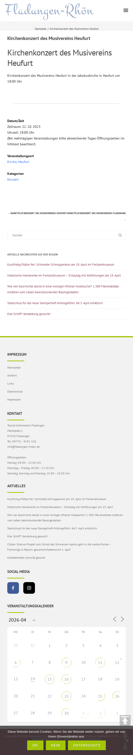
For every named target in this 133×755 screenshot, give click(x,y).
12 (117, 662)
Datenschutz (15, 391)
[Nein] (127, 740)
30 (66, 713)
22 (49, 696)
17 (83, 679)
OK (35, 745)
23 (66, 696)
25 (100, 696)
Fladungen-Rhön (49, 10)
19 (117, 679)
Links (10, 383)
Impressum (14, 399)
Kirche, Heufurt (18, 162)
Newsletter (14, 367)
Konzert (13, 179)
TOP (125, 720)
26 (117, 696)
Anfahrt (12, 375)
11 (100, 662)
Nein (55, 745)
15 (49, 679)
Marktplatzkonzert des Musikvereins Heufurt (36, 213)
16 (66, 679)
